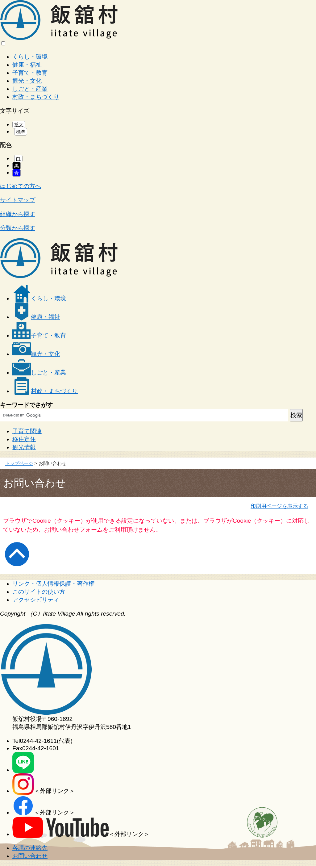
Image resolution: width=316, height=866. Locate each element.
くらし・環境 (30, 56)
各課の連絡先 (30, 848)
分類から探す (17, 228)
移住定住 (24, 439)
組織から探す (17, 214)
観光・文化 (27, 80)
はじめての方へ (20, 186)
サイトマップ (17, 200)
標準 (20, 131)
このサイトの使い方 (38, 591)
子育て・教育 (30, 72)
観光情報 (24, 447)
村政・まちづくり (35, 97)
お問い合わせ (30, 856)
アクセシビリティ (35, 599)
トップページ (19, 463)
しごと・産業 (30, 89)
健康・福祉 (27, 64)
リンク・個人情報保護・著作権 (53, 583)
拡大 (18, 124)
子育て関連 (27, 431)
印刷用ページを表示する (279, 506)
